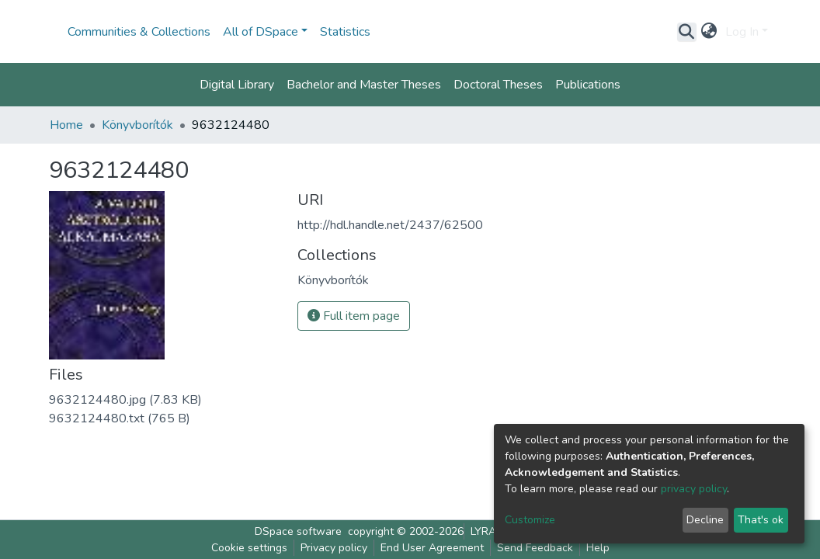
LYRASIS (491, 531)
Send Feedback (535, 547)
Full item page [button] (354, 316)
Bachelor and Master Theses (364, 84)
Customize (530, 519)
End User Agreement (432, 547)
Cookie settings (249, 547)
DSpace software (298, 531)
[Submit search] (687, 32)
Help (598, 547)
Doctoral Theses (498, 84)
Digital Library (237, 84)
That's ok (761, 519)
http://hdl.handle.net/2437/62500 (390, 225)
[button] (709, 32)
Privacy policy (334, 547)
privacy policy (694, 488)
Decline (705, 519)
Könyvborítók (137, 125)
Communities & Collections (139, 31)
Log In (742, 31)
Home (66, 125)
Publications (587, 84)
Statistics (345, 31)
